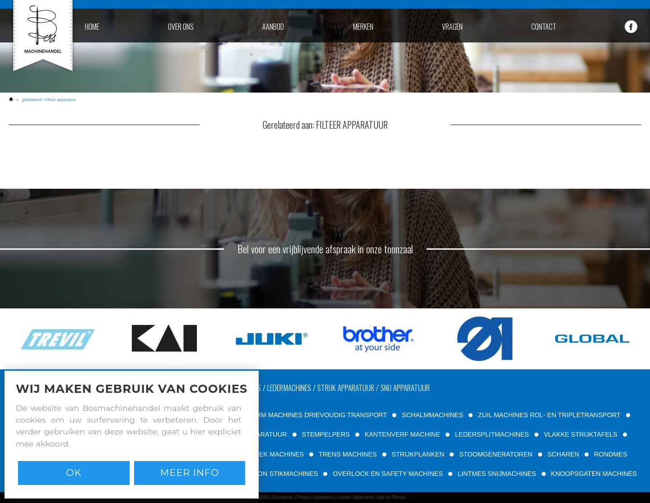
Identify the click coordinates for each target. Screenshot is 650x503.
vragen (452, 26)
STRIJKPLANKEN (418, 454)
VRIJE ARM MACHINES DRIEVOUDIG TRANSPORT (309, 415)
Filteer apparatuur (60, 100)
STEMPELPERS (326, 434)
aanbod (273, 26)
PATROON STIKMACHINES (277, 473)
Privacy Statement (315, 497)
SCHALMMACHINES (432, 415)
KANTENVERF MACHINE (402, 434)
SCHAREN (563, 454)
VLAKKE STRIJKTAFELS (581, 434)
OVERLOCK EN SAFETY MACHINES (388, 473)
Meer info (189, 472)
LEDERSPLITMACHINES (492, 434)
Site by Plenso (390, 497)
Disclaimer (282, 497)
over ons (181, 26)
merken (363, 26)
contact (543, 26)
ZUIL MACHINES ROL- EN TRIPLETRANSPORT (549, 415)
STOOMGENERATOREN (495, 454)
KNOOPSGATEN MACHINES (594, 473)
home (92, 26)
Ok (73, 472)
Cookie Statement (355, 497)
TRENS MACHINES (348, 454)
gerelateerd (32, 100)
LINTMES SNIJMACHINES (497, 473)
